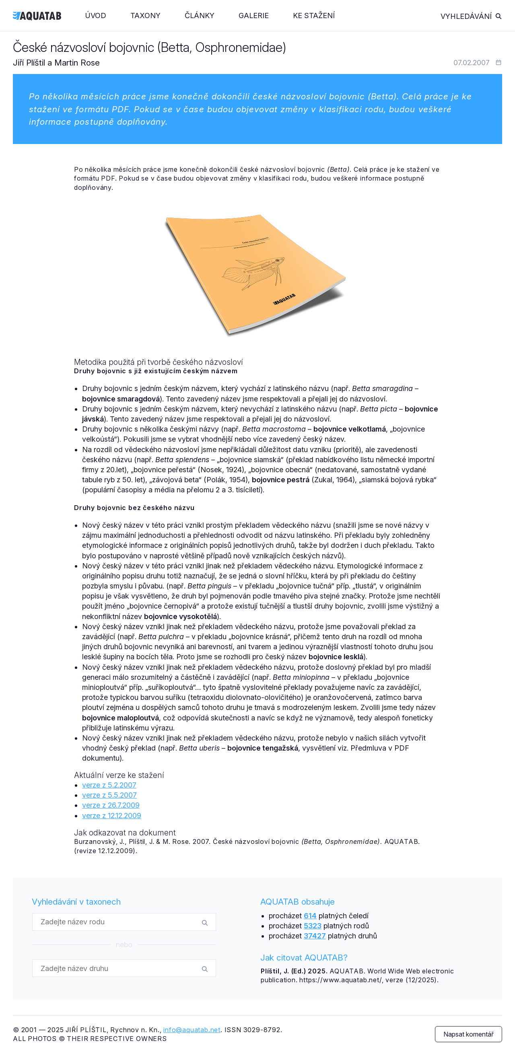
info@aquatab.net (191, 1030)
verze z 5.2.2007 (109, 785)
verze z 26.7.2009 (111, 805)
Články (199, 15)
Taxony (145, 15)
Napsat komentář (468, 1034)
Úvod (95, 15)
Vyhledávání (471, 16)
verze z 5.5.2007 (109, 795)
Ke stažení (314, 15)
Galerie (254, 15)
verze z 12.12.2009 (111, 815)
